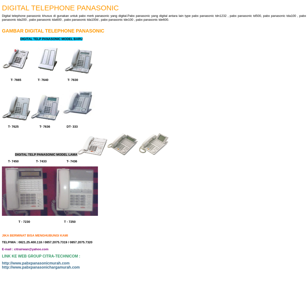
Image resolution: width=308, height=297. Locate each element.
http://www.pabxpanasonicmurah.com (36, 263)
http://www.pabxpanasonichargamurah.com (41, 267)
